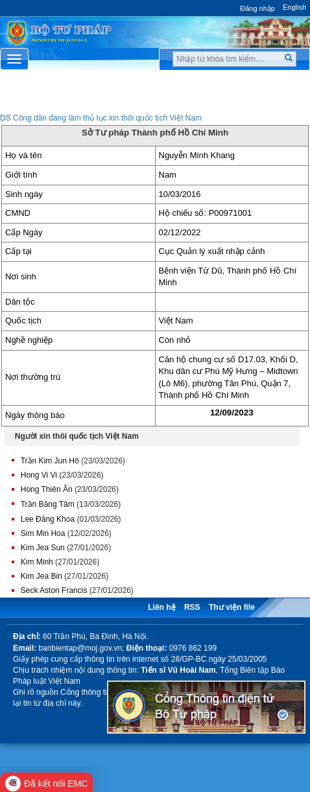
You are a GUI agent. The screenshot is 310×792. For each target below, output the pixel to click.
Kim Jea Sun (43, 547)
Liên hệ (161, 607)
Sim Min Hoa (43, 533)
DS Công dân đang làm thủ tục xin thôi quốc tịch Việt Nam (101, 117)
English (294, 7)
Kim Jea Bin (41, 576)
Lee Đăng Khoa (48, 519)
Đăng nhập (257, 8)
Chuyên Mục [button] (154, 95)
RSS (192, 607)
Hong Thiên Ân (47, 489)
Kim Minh (37, 561)
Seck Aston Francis (54, 590)
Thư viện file (232, 607)
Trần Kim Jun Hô (50, 460)
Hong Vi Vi (39, 475)
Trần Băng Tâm (48, 504)
